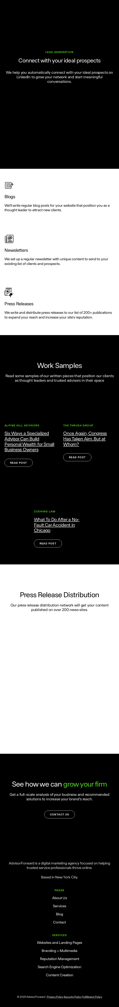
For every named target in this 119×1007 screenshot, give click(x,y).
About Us (59, 898)
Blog (59, 914)
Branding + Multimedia (59, 950)
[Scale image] (16, 631)
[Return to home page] (59, 852)
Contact (59, 922)
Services (59, 906)
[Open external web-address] (30, 405)
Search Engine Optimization (59, 967)
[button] (19, 463)
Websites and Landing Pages (59, 942)
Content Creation (59, 975)
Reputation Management (59, 958)
